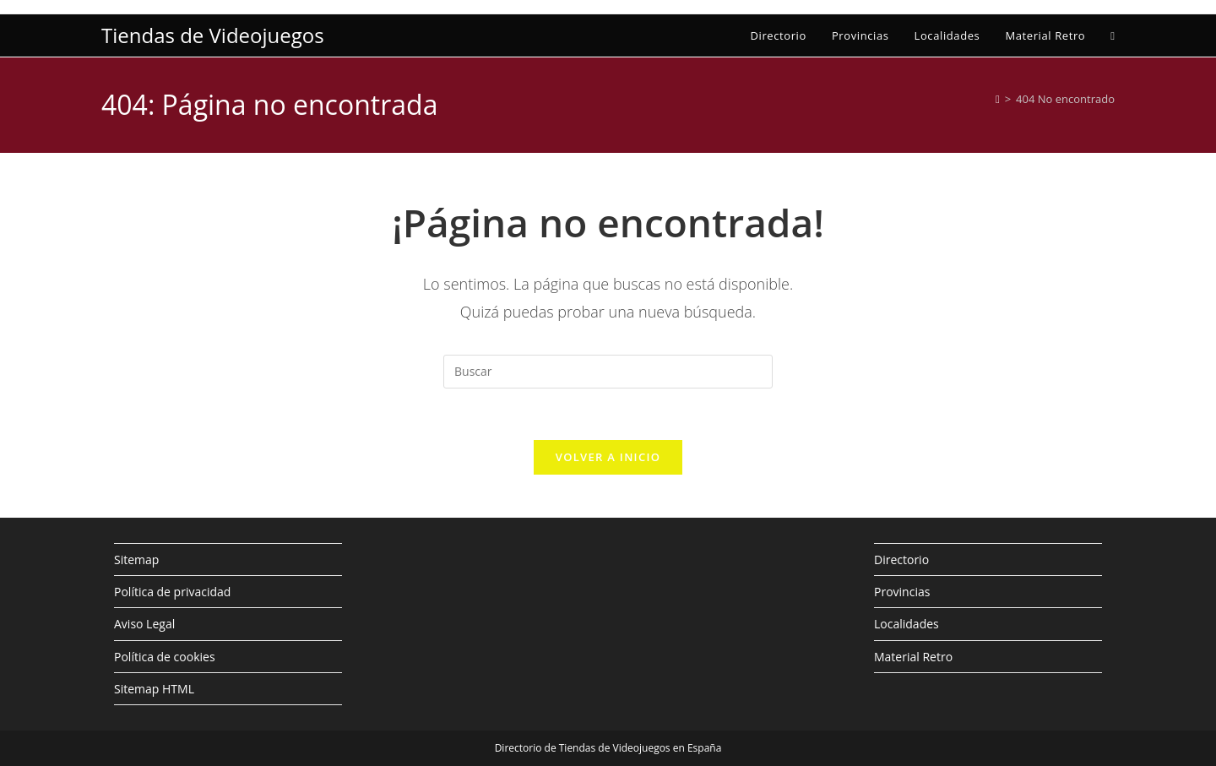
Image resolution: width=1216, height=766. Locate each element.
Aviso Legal (144, 624)
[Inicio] (998, 98)
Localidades (906, 624)
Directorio (901, 559)
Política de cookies (164, 657)
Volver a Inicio (608, 456)
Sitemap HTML (154, 689)
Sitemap (136, 559)
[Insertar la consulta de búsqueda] (608, 371)
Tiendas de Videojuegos (212, 35)
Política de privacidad (172, 592)
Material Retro (913, 657)
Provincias (902, 592)
